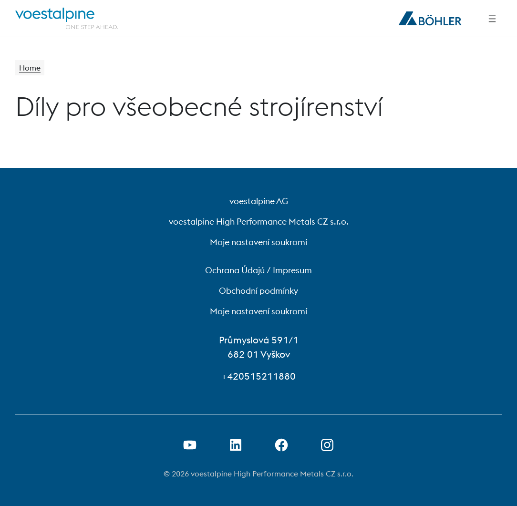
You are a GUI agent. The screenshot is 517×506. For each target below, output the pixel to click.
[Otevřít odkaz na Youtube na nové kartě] (189, 445)
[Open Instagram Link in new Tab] (327, 445)
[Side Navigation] (492, 18)
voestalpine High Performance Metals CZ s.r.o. (259, 221)
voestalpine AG (258, 201)
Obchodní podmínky (258, 290)
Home (30, 67)
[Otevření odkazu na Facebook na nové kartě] (281, 445)
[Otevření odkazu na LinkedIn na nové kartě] (235, 445)
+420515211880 (258, 376)
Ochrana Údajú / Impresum (258, 270)
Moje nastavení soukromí (258, 242)
